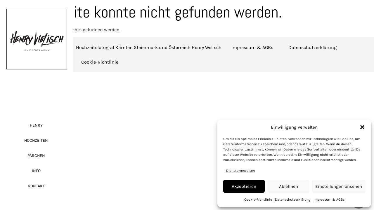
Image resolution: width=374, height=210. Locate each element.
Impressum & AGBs (329, 199)
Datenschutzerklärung (293, 199)
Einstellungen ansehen (338, 186)
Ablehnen (288, 186)
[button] (362, 127)
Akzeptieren (244, 186)
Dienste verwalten (240, 171)
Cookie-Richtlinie (258, 199)
